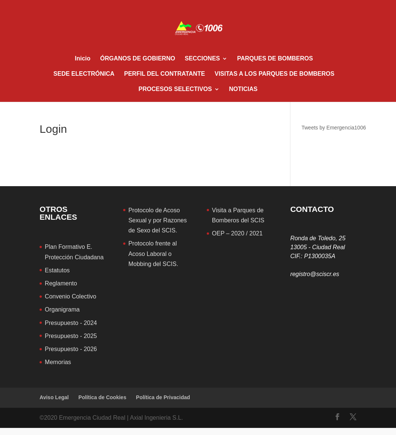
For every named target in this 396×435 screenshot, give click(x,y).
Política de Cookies (102, 397)
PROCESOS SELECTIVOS (175, 89)
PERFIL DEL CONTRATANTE (164, 74)
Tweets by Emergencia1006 (334, 128)
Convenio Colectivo (70, 296)
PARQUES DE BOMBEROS (275, 59)
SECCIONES (202, 59)
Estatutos (57, 270)
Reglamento (61, 283)
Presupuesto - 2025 (71, 336)
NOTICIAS (243, 89)
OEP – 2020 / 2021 (237, 233)
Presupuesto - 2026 (71, 349)
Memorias (58, 362)
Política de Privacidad (163, 397)
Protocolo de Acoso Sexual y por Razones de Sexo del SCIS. (157, 220)
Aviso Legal (54, 397)
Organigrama (62, 309)
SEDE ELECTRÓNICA (84, 74)
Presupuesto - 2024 (71, 323)
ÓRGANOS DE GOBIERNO (137, 59)
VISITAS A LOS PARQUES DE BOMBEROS (274, 74)
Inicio (83, 59)
